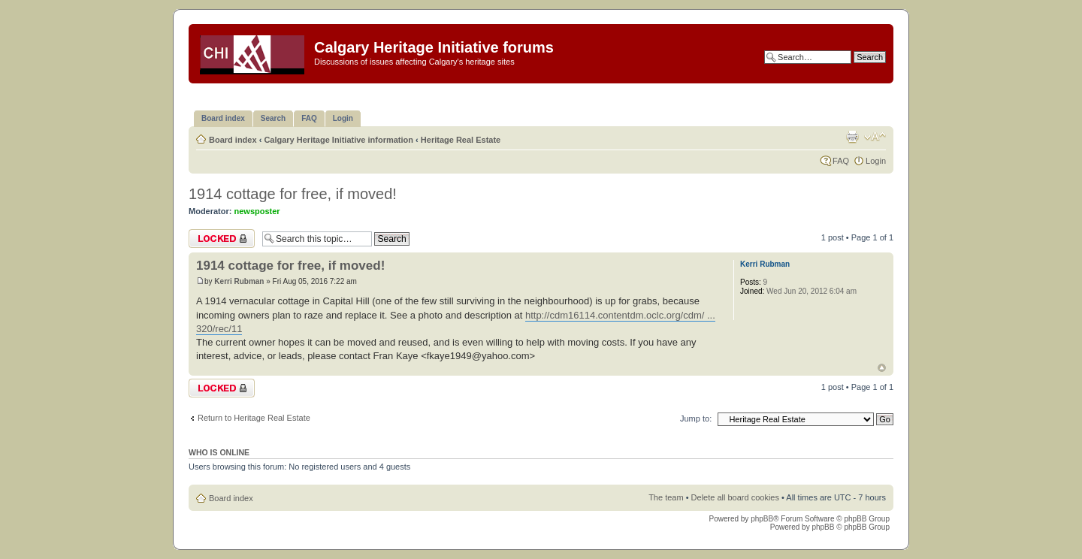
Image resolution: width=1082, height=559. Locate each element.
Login (876, 160)
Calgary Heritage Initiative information (338, 139)
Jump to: (696, 418)
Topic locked (222, 238)
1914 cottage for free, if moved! (293, 194)
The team (665, 497)
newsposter (257, 211)
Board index (233, 139)
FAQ (841, 160)
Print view (852, 137)
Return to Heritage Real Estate (254, 417)
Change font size (875, 137)
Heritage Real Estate (460, 139)
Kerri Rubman (239, 281)
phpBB (762, 519)
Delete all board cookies (735, 497)
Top (882, 368)
